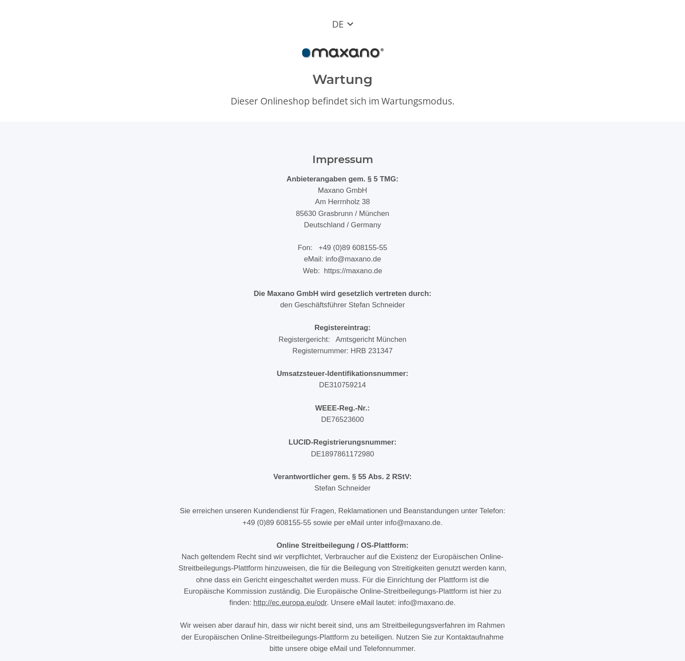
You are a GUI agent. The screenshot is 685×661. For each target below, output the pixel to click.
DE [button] (338, 24)
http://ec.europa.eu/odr (290, 602)
